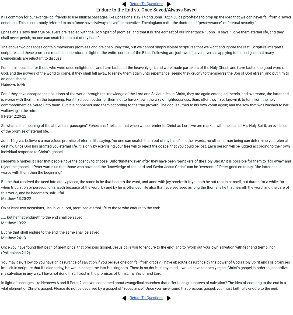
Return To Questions (146, 4)
